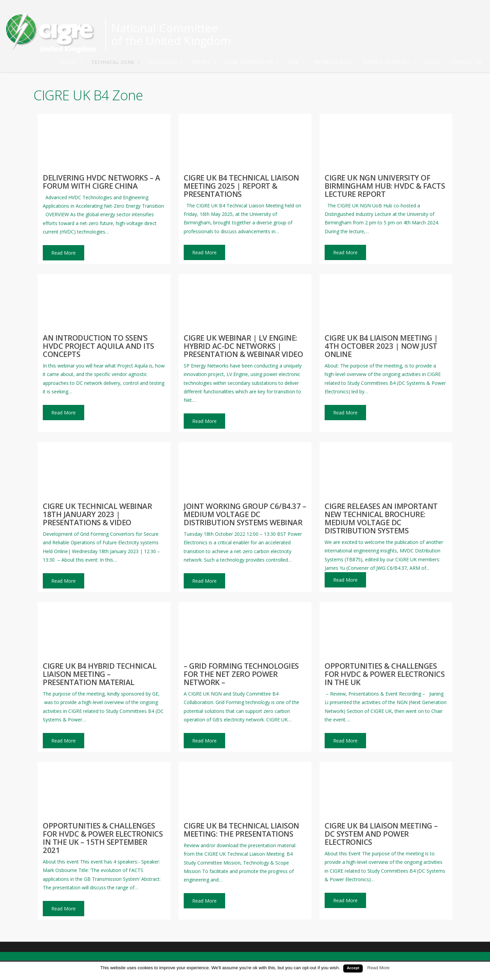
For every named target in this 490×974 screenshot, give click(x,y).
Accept (353, 968)
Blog (432, 62)
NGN (296, 62)
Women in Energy (390, 62)
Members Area (332, 62)
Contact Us (466, 62)
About (71, 62)
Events (204, 62)
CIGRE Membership (251, 62)
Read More (378, 967)
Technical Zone (116, 62)
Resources (166, 62)
